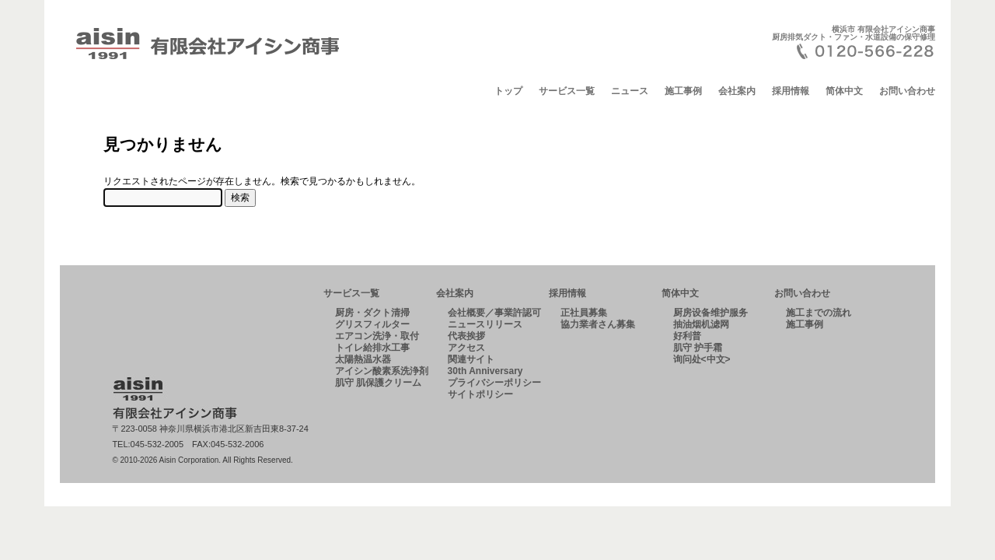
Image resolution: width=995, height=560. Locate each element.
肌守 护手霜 (697, 347)
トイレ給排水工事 (372, 347)
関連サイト (471, 359)
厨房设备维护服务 (710, 312)
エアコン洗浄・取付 (377, 336)
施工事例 (683, 91)
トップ (508, 91)
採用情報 (790, 91)
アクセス (466, 347)
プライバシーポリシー (494, 382)
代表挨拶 (466, 336)
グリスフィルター (372, 324)
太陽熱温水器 (363, 359)
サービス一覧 (567, 91)
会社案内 (737, 91)
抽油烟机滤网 (701, 324)
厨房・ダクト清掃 (372, 312)
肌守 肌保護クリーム (378, 382)
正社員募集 (583, 312)
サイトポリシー (480, 394)
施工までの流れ (818, 312)
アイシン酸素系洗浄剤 (381, 371)
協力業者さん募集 (597, 324)
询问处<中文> (702, 359)
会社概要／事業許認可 (494, 312)
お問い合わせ (907, 91)
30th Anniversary (485, 371)
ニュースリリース (485, 324)
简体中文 (844, 91)
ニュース (629, 91)
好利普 (687, 336)
